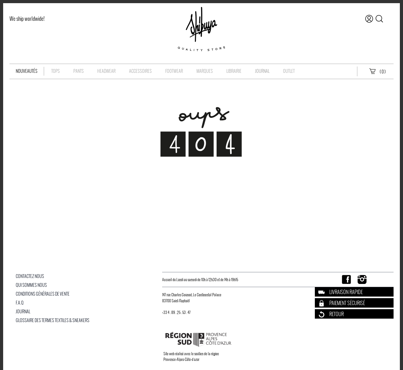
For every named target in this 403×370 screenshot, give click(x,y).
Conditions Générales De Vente (43, 294)
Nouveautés (26, 71)
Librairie (233, 71)
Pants (78, 71)
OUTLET (289, 71)
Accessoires (140, 71)
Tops (55, 71)
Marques (204, 71)
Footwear (174, 71)
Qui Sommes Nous (31, 285)
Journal (262, 71)
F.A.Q (20, 303)
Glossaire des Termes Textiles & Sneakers (52, 320)
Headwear (106, 71)
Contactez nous (30, 276)
